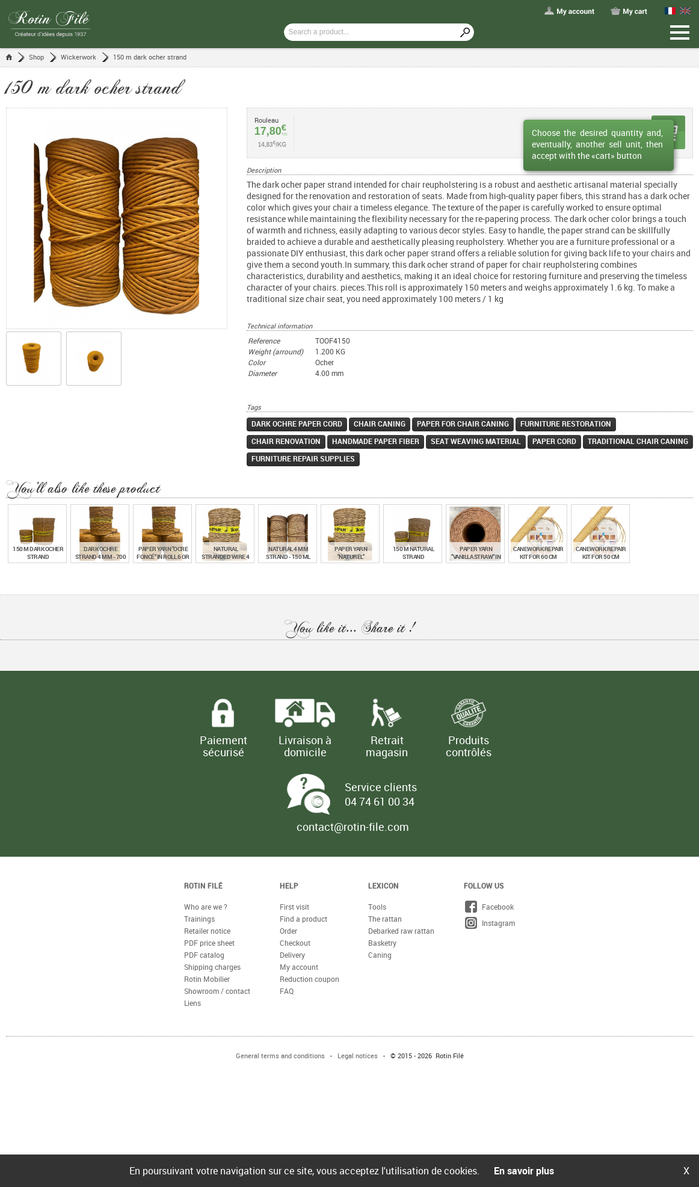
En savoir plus (524, 1170)
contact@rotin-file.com (353, 827)
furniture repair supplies (303, 458)
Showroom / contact (217, 991)
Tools (377, 906)
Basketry (382, 943)
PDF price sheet (209, 943)
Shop (36, 56)
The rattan (385, 918)
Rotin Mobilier (207, 979)
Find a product (303, 918)
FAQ (287, 991)
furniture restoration (565, 423)
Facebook (489, 906)
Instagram (489, 923)
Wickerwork (78, 56)
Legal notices (357, 1055)
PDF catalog (204, 955)
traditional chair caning (638, 441)
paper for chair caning (463, 423)
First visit (294, 906)
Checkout (295, 943)
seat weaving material (476, 441)
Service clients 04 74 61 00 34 (381, 794)
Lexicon (383, 885)
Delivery (292, 955)
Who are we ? (205, 906)
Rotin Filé (203, 885)
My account (299, 967)
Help (289, 885)
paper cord (554, 441)
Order (288, 931)
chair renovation (286, 441)
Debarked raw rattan (401, 931)
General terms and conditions (280, 1055)
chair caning (379, 423)
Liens (192, 1003)
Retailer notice (207, 931)
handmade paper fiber (375, 441)
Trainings (199, 918)
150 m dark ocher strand (149, 56)
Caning (380, 955)
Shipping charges (212, 967)
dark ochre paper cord (296, 423)
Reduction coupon (309, 979)
